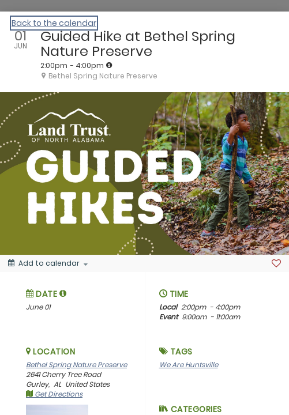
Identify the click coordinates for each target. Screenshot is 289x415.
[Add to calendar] (48, 263)
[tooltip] (109, 65)
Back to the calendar (54, 23)
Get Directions (54, 394)
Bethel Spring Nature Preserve (76, 364)
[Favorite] (276, 263)
